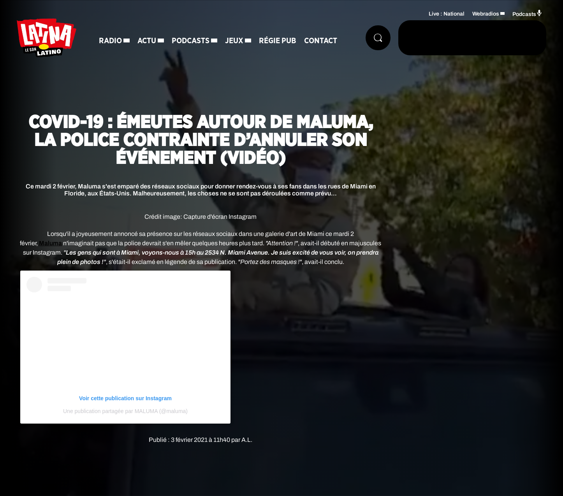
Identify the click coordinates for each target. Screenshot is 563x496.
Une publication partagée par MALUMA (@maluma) (125, 411)
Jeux (234, 41)
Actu (146, 41)
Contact (320, 41)
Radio (110, 41)
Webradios (485, 14)
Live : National (446, 14)
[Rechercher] (378, 37)
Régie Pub (277, 41)
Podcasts (190, 41)
